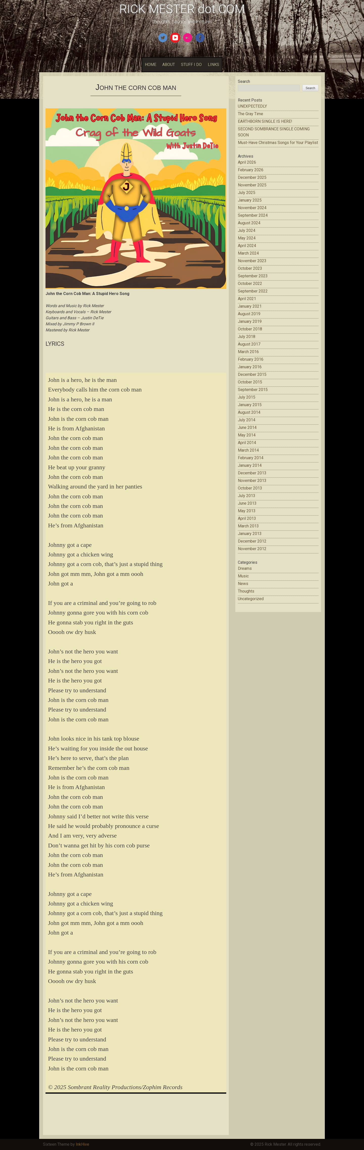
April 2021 (247, 298)
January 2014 (250, 465)
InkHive (82, 1144)
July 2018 (246, 336)
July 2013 (246, 495)
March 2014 (248, 450)
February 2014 (250, 457)
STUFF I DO (191, 64)
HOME (150, 64)
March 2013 (248, 526)
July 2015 (246, 397)
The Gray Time (250, 113)
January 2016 (250, 366)
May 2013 (247, 510)
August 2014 (249, 412)
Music (243, 576)
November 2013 (252, 480)
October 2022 (250, 283)
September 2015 (253, 389)
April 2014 (247, 442)
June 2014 (247, 427)
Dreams (245, 568)
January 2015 (250, 404)
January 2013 (250, 533)
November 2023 (252, 260)
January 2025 (250, 200)
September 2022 (253, 291)
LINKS (213, 64)
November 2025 (252, 185)
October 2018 (250, 329)
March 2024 (248, 253)
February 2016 (250, 359)
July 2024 (246, 230)
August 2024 (249, 223)
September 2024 (253, 215)
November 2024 (252, 207)
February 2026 (250, 169)
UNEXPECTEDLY (252, 106)
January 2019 (250, 321)
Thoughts (246, 591)
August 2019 (249, 313)
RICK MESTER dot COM (182, 9)
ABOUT (168, 64)
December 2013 (252, 473)
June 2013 (247, 503)
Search (244, 81)
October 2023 (250, 268)
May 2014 (247, 435)
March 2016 (248, 351)
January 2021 (250, 306)
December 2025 (252, 177)
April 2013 (247, 518)
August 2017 (249, 344)
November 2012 (252, 548)
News (243, 583)
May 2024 (247, 238)
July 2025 (246, 192)
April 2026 (247, 162)
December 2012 (252, 541)
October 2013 (250, 488)
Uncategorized (251, 598)
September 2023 (253, 276)
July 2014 (246, 420)
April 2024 (247, 245)
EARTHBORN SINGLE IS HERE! (265, 121)
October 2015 (250, 382)
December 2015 (252, 374)
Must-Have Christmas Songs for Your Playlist (278, 142)
